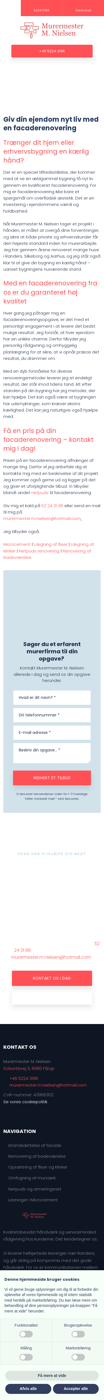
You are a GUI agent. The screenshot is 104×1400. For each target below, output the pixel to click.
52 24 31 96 (52, 506)
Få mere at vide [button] (52, 1375)
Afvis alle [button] (28, 1388)
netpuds (40, 492)
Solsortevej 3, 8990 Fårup (28, 1068)
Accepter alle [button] (76, 1388)
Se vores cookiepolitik (25, 1102)
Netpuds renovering (39, 551)
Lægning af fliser (50, 544)
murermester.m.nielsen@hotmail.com (42, 518)
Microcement (17, 544)
